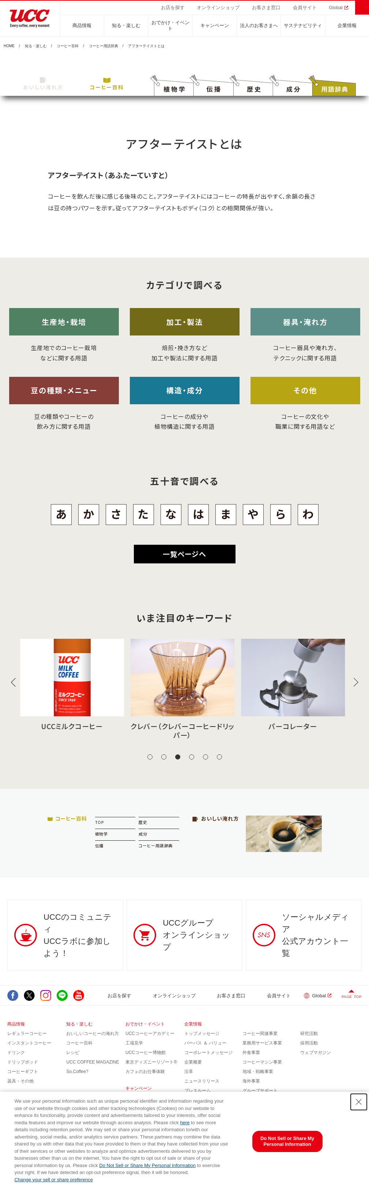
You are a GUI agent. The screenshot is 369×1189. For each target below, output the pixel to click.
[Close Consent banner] (359, 1102)
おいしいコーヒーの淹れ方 (92, 1033)
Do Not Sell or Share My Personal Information (147, 1165)
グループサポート (260, 1090)
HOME (9, 46)
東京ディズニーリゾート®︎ (151, 1062)
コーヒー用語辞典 (103, 46)
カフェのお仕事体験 (145, 1071)
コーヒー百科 (68, 46)
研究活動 (309, 1033)
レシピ (72, 1052)
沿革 (188, 1071)
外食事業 (251, 1052)
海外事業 (251, 1081)
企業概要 (193, 1062)
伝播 (99, 845)
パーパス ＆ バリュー (205, 1043)
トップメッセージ (201, 1033)
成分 (143, 834)
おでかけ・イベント (170, 25)
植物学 (101, 834)
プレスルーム (197, 1090)
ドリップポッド (22, 1062)
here (184, 1122)
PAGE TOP (352, 997)
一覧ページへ (184, 554)
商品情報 (81, 25)
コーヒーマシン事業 (262, 1062)
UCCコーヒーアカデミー (149, 1033)
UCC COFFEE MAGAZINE (92, 1062)
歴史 (143, 822)
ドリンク (16, 1052)
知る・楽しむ (126, 25)
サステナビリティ (303, 25)
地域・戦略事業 (257, 1071)
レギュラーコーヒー (27, 1033)
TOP (99, 822)
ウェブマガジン (315, 1052)
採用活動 (309, 1043)
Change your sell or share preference (53, 1179)
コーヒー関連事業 (260, 1033)
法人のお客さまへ (259, 25)
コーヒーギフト (22, 1071)
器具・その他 (20, 1081)
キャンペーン (214, 25)
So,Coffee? (77, 1071)
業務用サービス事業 (262, 1043)
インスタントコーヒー (29, 1043)
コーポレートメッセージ (208, 1052)
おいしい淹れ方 (43, 84)
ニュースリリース (201, 1081)
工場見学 (134, 1043)
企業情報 (347, 25)
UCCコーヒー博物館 (145, 1052)
